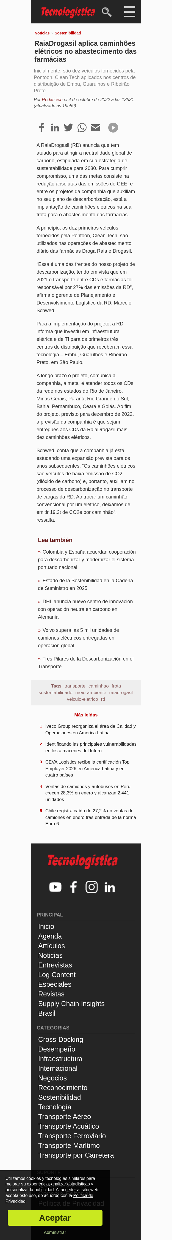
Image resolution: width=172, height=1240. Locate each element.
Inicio (46, 926)
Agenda (50, 936)
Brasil (47, 1013)
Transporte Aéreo (64, 1116)
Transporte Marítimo (69, 1145)
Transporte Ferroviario (72, 1136)
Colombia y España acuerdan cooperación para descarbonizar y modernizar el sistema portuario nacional (87, 559)
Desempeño (56, 1049)
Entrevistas (55, 965)
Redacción (52, 99)
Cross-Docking (60, 1039)
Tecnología (54, 1107)
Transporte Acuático (68, 1126)
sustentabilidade (56, 692)
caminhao (98, 686)
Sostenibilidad (68, 33)
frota (116, 686)
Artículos (51, 946)
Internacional (57, 1068)
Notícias (42, 33)
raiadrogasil (121, 692)
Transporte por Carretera (76, 1155)
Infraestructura (60, 1059)
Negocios (52, 1078)
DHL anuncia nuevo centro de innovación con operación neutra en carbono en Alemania (85, 609)
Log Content (57, 974)
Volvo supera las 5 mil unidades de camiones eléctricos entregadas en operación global (78, 637)
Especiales (54, 984)
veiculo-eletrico (82, 699)
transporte (75, 686)
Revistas (51, 994)
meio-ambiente (90, 692)
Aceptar (55, 1218)
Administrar (55, 1232)
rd (103, 699)
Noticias (50, 955)
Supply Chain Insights (71, 1003)
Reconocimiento (62, 1087)
